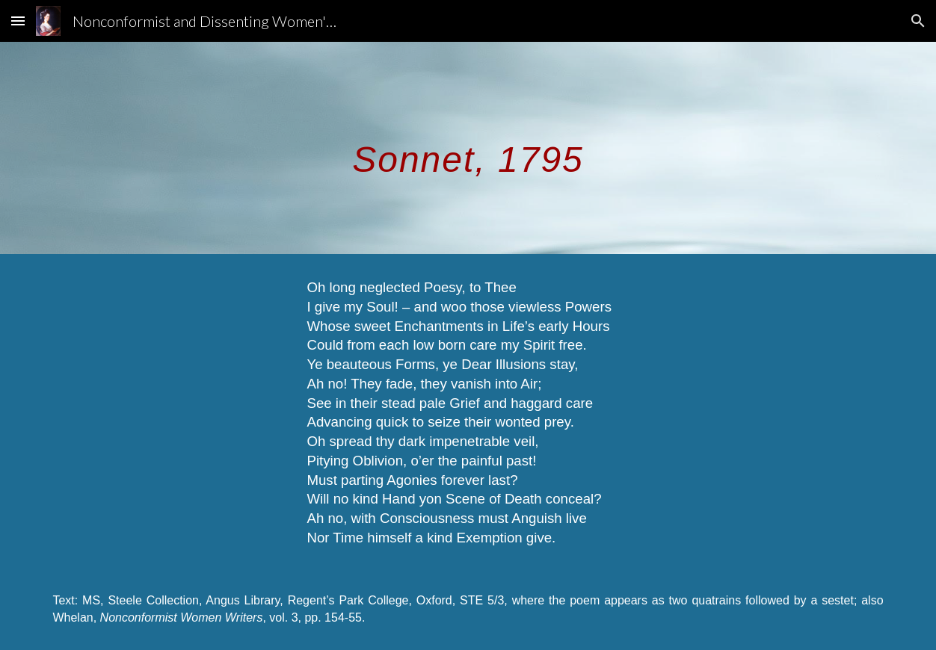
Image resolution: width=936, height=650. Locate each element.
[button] (18, 20)
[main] (468, 147)
